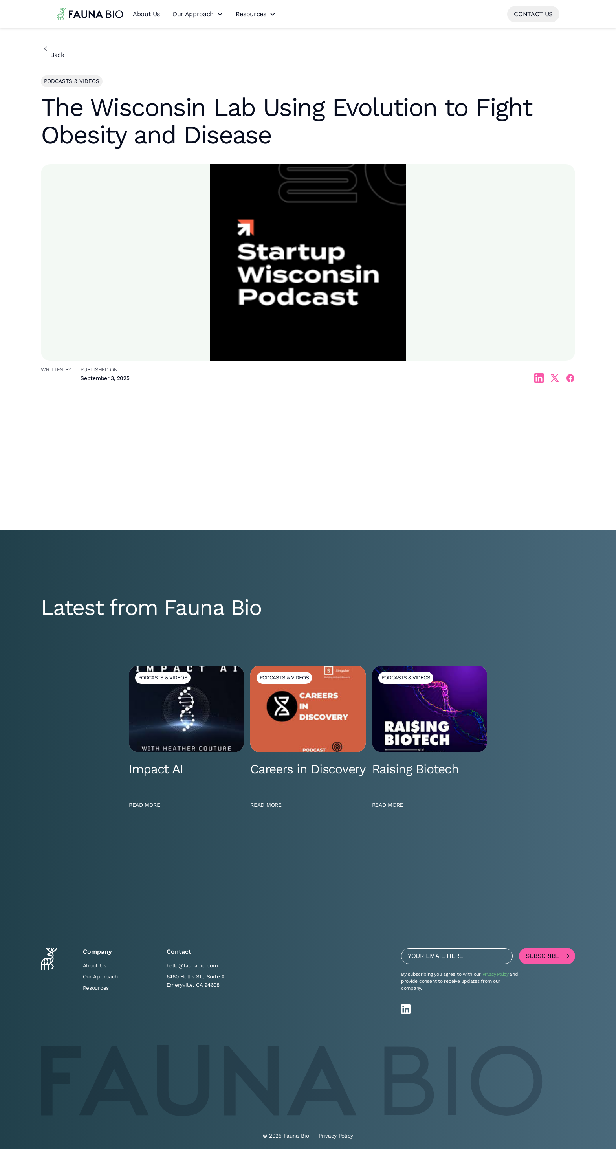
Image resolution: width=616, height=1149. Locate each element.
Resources (251, 14)
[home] (90, 14)
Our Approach (193, 14)
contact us (533, 14)
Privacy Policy (495, 974)
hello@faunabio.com (192, 965)
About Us (146, 14)
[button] (197, 14)
